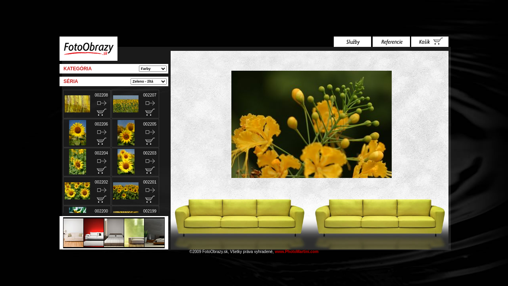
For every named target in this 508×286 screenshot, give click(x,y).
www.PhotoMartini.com (296, 251)
